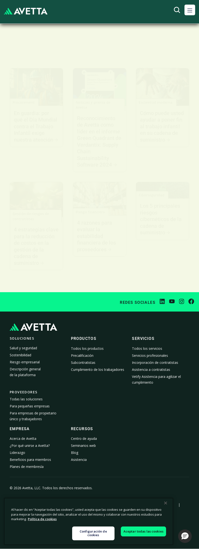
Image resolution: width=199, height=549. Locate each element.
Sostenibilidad (20, 355)
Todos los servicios (147, 348)
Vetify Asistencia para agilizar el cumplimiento (156, 379)
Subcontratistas (83, 362)
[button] (189, 10)
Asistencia (79, 459)
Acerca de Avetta (23, 438)
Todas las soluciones (26, 399)
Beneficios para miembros (30, 459)
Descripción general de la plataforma (25, 372)
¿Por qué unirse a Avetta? (30, 445)
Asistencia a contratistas (151, 369)
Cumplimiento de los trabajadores (97, 369)
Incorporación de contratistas (155, 362)
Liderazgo (17, 452)
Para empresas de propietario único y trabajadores (33, 416)
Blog (74, 452)
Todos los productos (87, 348)
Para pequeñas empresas (30, 406)
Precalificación (82, 355)
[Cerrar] (165, 503)
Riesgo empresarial (25, 362)
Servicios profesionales (150, 355)
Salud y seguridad (23, 348)
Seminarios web (83, 445)
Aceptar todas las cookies (143, 531)
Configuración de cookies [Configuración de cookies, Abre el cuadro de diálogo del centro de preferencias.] (93, 533)
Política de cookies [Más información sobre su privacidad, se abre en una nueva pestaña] (42, 519)
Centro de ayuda (84, 438)
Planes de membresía (27, 466)
